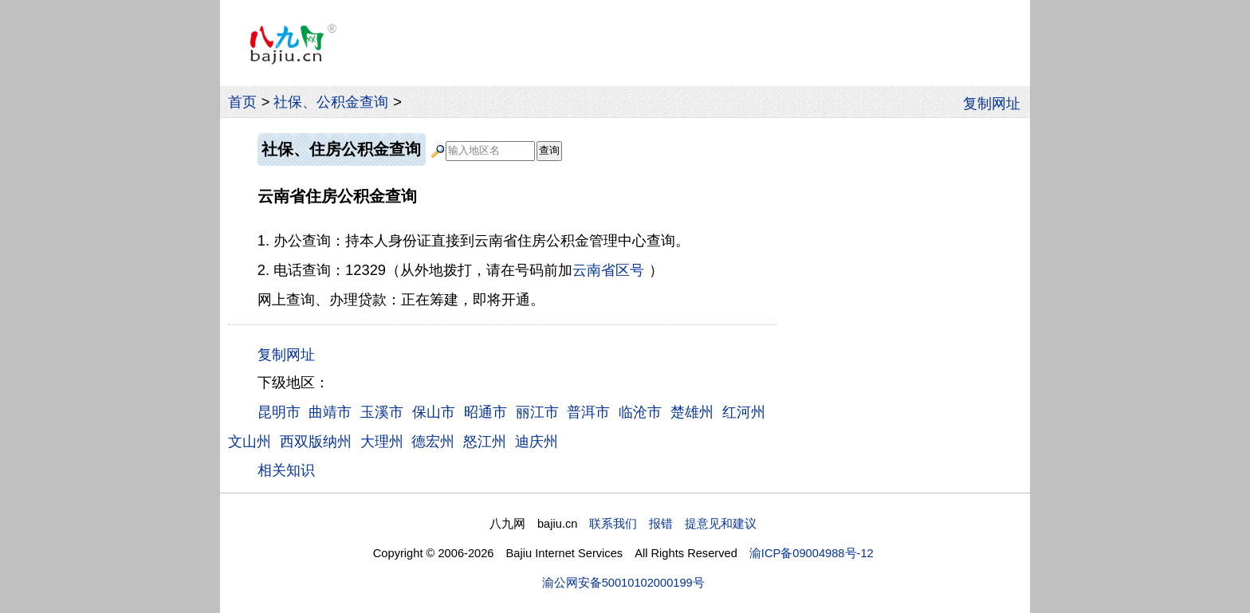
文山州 (249, 441)
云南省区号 (608, 269)
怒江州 (484, 441)
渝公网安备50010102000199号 (623, 582)
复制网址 (996, 102)
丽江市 (537, 411)
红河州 (743, 411)
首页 (242, 101)
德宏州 (432, 441)
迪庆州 (536, 441)
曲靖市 (330, 411)
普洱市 (588, 411)
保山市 (433, 411)
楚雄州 (691, 411)
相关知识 (286, 470)
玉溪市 (381, 411)
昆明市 (279, 411)
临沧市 (640, 411)
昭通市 (485, 411)
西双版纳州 (316, 441)
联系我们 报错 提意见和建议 (673, 523)
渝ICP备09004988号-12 (811, 553)
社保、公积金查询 (330, 101)
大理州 (381, 441)
